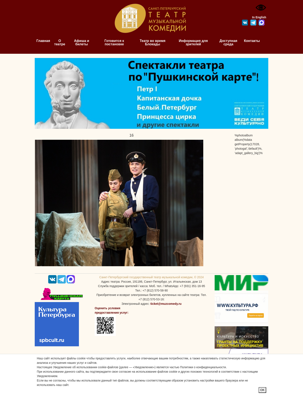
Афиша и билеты (81, 42)
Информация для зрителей (193, 42)
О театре (59, 42)
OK (262, 390)
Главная (43, 41)
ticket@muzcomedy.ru (166, 303)
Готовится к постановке (114, 42)
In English (259, 17)
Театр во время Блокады (152, 42)
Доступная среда (228, 42)
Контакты (252, 41)
